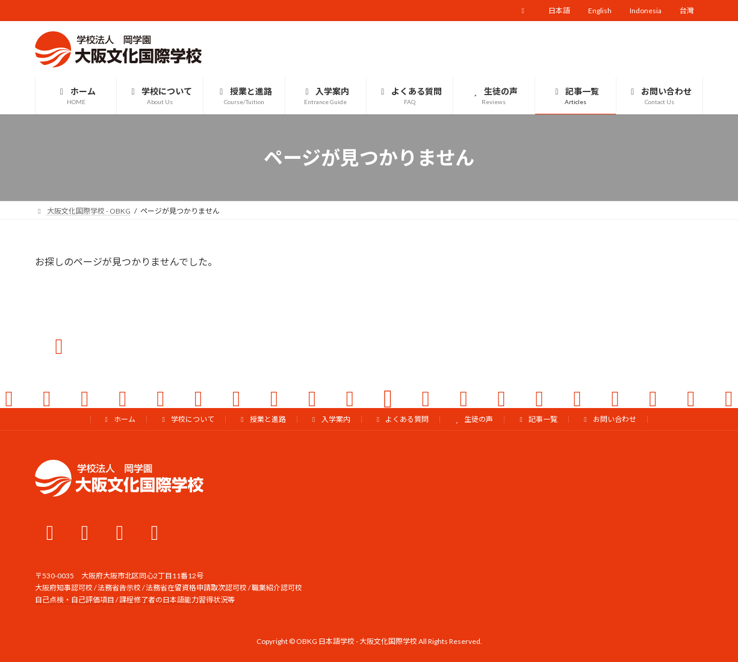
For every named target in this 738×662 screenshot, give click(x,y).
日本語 (559, 10)
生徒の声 (472, 419)
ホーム (118, 419)
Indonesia (646, 10)
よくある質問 (401, 419)
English (600, 10)
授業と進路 (262, 419)
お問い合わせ (608, 419)
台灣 (687, 10)
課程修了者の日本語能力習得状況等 (177, 600)
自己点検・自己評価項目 (74, 600)
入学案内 (329, 419)
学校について (186, 419)
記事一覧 (536, 419)
